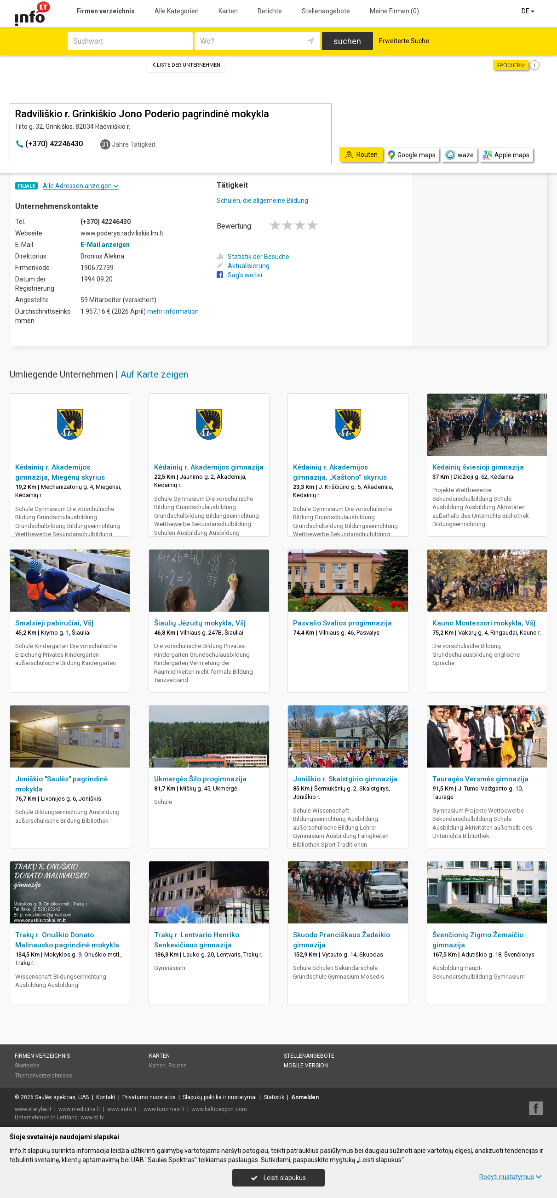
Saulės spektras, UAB (62, 1097)
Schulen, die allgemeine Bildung (262, 200)
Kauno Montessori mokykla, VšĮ (483, 623)
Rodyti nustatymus (510, 1177)
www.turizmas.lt (164, 1109)
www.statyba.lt (33, 1109)
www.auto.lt (122, 1109)
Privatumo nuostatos (149, 1097)
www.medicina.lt (79, 1109)
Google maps (412, 155)
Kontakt (105, 1097)
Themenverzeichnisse (43, 1075)
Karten (228, 11)
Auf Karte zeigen (154, 374)
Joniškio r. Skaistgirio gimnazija (345, 779)
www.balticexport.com (219, 1109)
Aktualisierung (243, 265)
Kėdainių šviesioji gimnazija (478, 467)
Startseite (27, 1065)
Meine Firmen (394, 11)
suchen (347, 41)
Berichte (270, 11)
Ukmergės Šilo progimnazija (200, 779)
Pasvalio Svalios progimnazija (342, 623)
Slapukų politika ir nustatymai (220, 1097)
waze (459, 155)
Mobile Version (306, 1065)
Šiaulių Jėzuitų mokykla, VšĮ (200, 623)
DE (529, 11)
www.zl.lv (92, 1117)
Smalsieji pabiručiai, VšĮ (54, 623)
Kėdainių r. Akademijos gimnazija (209, 467)
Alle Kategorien (177, 11)
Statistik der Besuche (253, 256)
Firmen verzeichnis (105, 11)
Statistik (274, 1097)
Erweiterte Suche (404, 41)
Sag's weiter (240, 275)
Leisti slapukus (278, 1177)
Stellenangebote (326, 11)
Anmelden (305, 1097)
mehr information (173, 311)
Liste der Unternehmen (186, 65)
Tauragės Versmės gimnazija (480, 779)
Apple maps (505, 155)
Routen (177, 1065)
